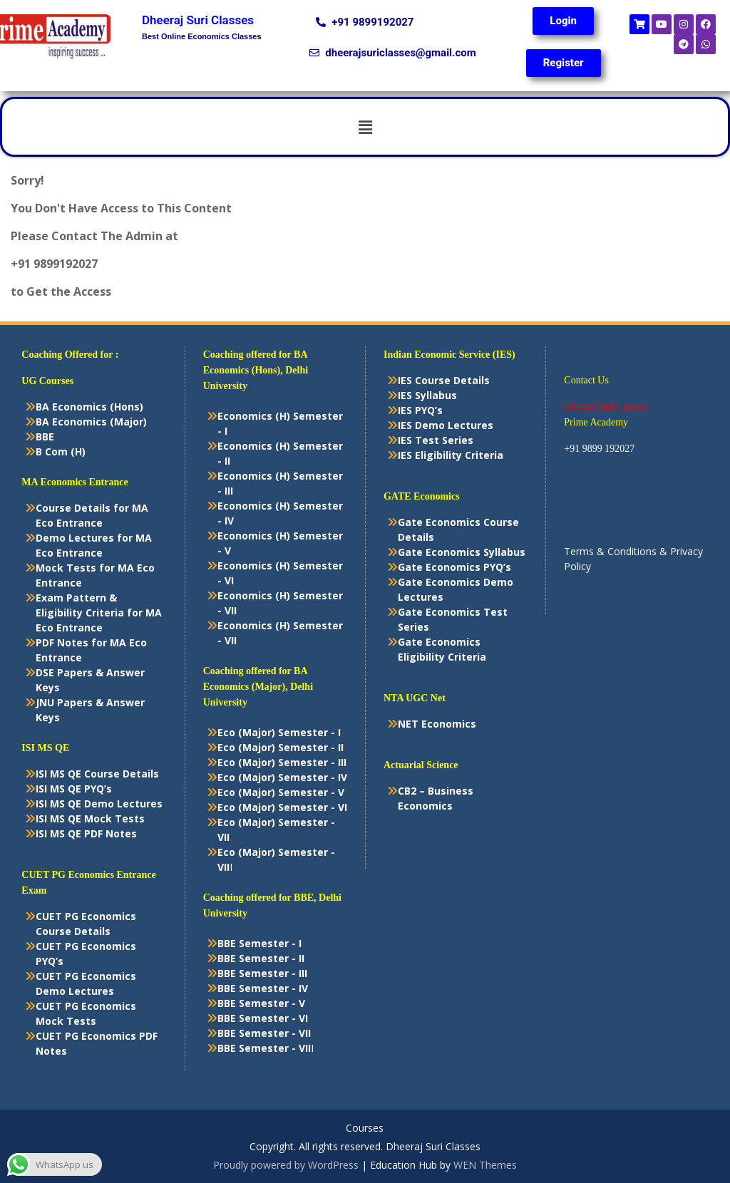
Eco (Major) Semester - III (281, 762)
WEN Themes (485, 1165)
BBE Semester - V (261, 1003)
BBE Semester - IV (262, 988)
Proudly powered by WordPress (286, 1165)
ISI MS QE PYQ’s (74, 788)
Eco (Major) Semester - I (279, 732)
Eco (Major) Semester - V (280, 792)
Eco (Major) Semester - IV (282, 777)
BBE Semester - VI (262, 1018)
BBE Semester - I (259, 943)
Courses (365, 1128)
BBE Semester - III (262, 973)
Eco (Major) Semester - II (280, 747)
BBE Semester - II (260, 958)
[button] (365, 126)
